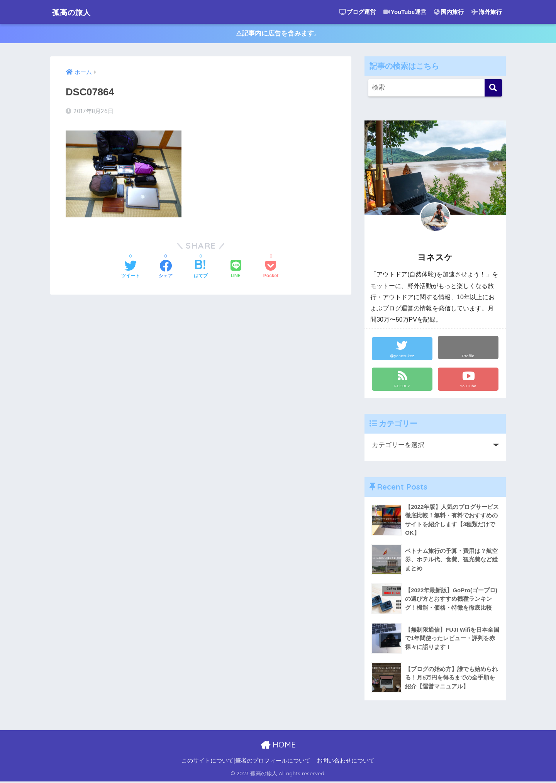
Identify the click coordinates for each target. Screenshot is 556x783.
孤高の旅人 (75, 11)
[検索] (493, 88)
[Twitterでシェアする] (130, 270)
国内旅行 (449, 11)
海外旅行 (486, 11)
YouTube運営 (404, 11)
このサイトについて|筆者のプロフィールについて (245, 762)
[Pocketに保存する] (270, 270)
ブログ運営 (357, 11)
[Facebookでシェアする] (166, 270)
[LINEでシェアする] (236, 270)
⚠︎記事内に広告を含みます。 (278, 34)
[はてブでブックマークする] (201, 270)
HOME (278, 746)
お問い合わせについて (346, 762)
